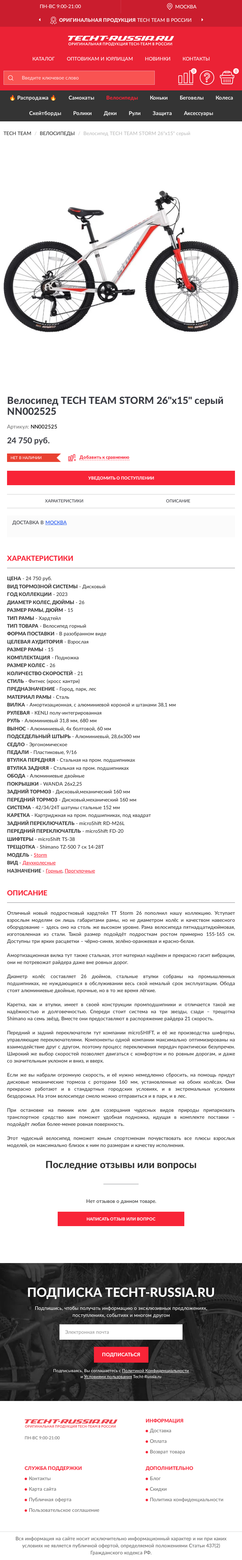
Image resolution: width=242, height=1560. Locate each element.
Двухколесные (39, 863)
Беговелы (192, 98)
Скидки (158, 1489)
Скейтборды (45, 113)
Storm (40, 855)
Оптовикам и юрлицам (100, 59)
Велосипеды (122, 98)
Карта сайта (42, 1489)
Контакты (196, 59)
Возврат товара (167, 1452)
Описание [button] (178, 501)
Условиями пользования (108, 1377)
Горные (54, 871)
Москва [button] (56, 522)
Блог (155, 1478)
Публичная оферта (50, 1499)
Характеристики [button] (64, 501)
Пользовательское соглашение (64, 1510)
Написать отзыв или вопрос (121, 1219)
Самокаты (81, 98)
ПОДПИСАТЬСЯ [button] (121, 1354)
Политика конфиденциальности (186, 1499)
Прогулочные (80, 871)
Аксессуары (198, 113)
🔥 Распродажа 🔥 (33, 98)
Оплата (158, 1441)
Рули (135, 113)
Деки (110, 113)
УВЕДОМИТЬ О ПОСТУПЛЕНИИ (121, 478)
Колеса (224, 98)
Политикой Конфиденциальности (155, 1371)
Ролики (82, 113)
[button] (207, 77)
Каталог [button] (43, 59)
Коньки (159, 98)
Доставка (160, 1431)
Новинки (158, 59)
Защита (162, 113)
